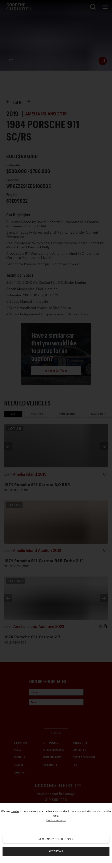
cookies (15, 811)
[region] (56, 833)
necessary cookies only (56, 839)
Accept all (56, 851)
